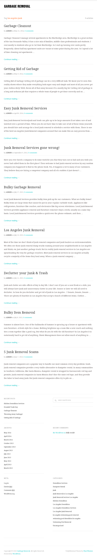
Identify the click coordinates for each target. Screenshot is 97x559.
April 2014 (7, 436)
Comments (9, 490)
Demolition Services (60, 483)
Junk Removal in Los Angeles (63, 494)
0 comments (29, 31)
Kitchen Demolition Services (14, 403)
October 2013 (9, 443)
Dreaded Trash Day (11, 407)
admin (8, 31)
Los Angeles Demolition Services (64, 508)
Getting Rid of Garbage (21, 69)
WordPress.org (9, 494)
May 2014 (7, 433)
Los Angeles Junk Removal (24, 230)
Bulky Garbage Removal (22, 187)
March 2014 (8, 440)
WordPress (16, 554)
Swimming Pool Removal (62, 522)
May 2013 (7, 461)
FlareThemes (88, 551)
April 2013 (7, 464)
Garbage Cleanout (17, 26)
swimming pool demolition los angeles (66, 518)
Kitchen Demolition (60, 501)
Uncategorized (58, 526)
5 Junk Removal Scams (21, 352)
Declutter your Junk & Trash (26, 273)
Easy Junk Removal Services (25, 108)
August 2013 (8, 450)
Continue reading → (12, 59)
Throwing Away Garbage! (13, 414)
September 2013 (10, 447)
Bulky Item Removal (19, 312)
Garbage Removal (23, 551)
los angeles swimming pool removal (66, 515)
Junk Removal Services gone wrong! (31, 148)
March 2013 (8, 468)
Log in (6, 483)
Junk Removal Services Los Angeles (65, 497)
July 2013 (7, 454)
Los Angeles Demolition (61, 504)
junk (54, 490)
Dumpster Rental (59, 487)
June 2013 (7, 457)
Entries (8, 487)
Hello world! (70, 433)
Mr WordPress (58, 433)
